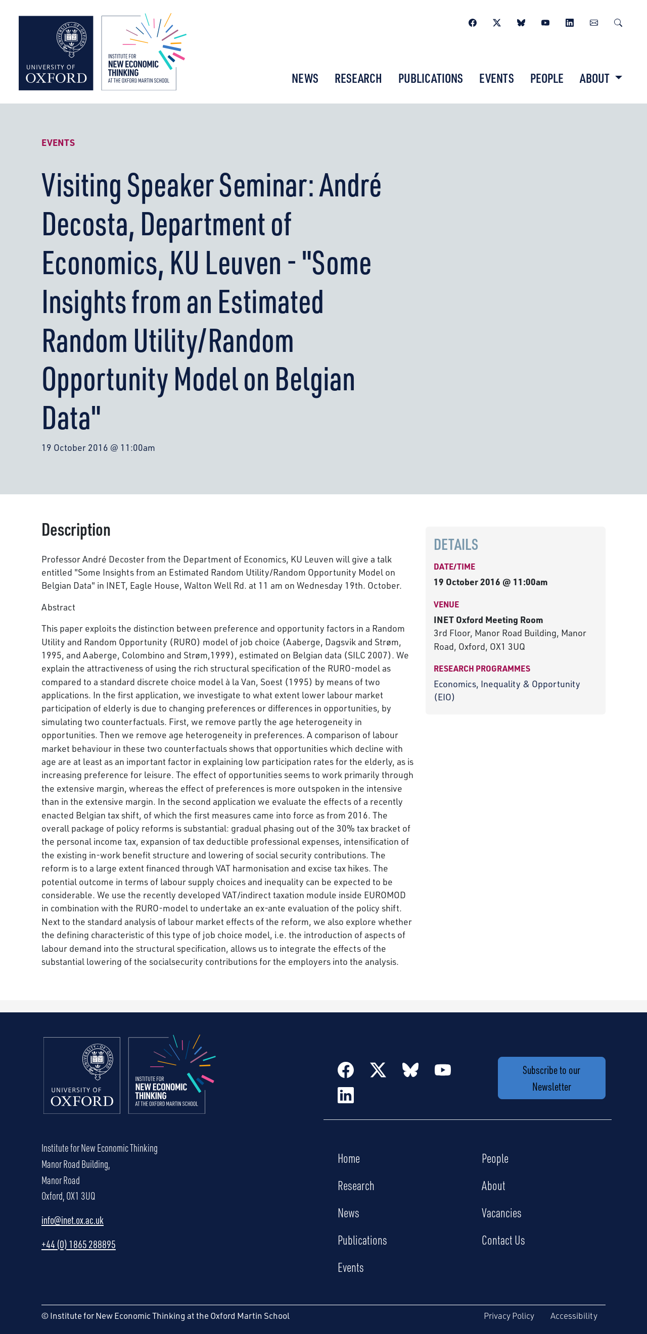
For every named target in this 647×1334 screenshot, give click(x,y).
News (305, 78)
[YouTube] (545, 21)
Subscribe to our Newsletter (551, 1078)
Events (496, 78)
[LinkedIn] (570, 21)
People (547, 78)
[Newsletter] (594, 21)
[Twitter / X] (497, 21)
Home (349, 1158)
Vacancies (502, 1212)
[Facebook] (472, 21)
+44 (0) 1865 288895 (78, 1244)
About (493, 1185)
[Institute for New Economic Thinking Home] (129, 1085)
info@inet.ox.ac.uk (72, 1219)
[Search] (618, 21)
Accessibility (573, 1315)
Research (358, 78)
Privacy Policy (509, 1315)
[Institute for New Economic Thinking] (103, 50)
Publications (430, 78)
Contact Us (503, 1240)
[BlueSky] (521, 21)
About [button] (596, 78)
